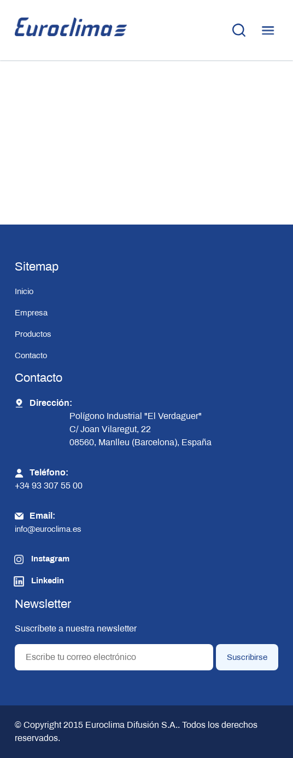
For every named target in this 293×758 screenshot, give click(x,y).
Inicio (24, 291)
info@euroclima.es (48, 529)
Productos (33, 334)
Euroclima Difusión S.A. (130, 725)
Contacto (31, 355)
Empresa (31, 312)
